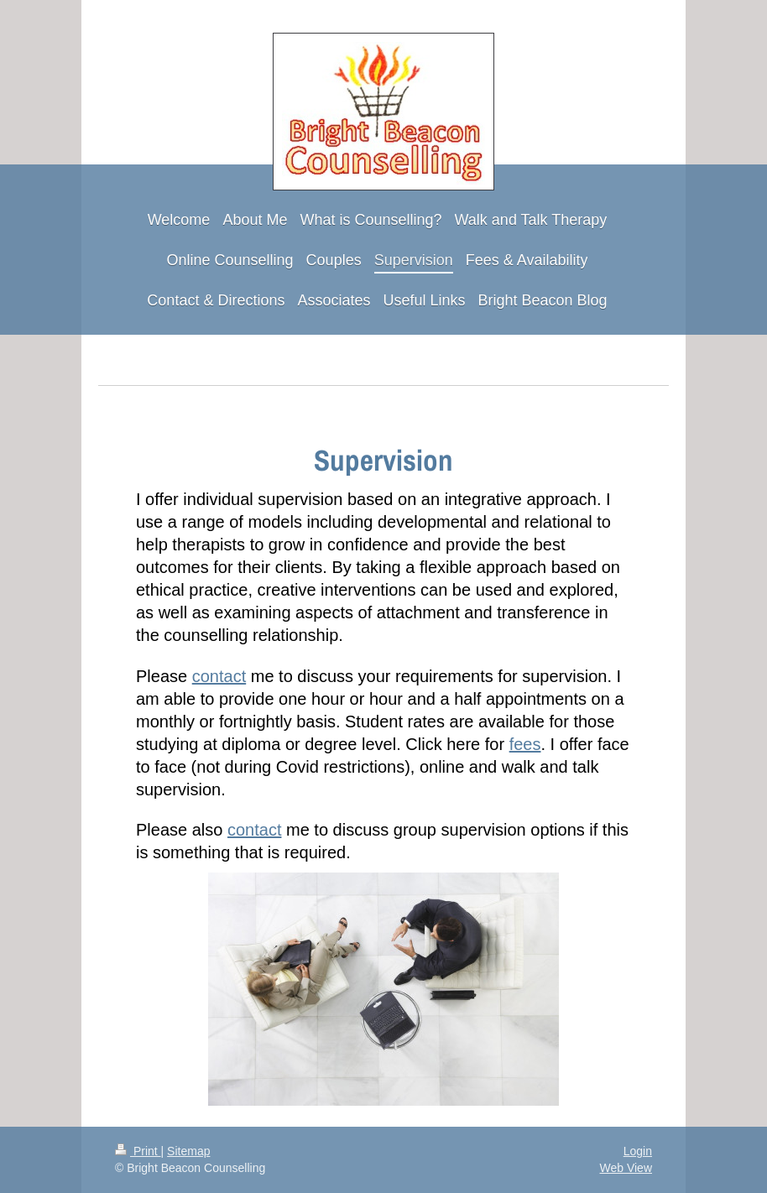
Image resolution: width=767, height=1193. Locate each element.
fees (525, 744)
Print (138, 1151)
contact (219, 676)
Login (638, 1151)
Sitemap (188, 1151)
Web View (625, 1168)
